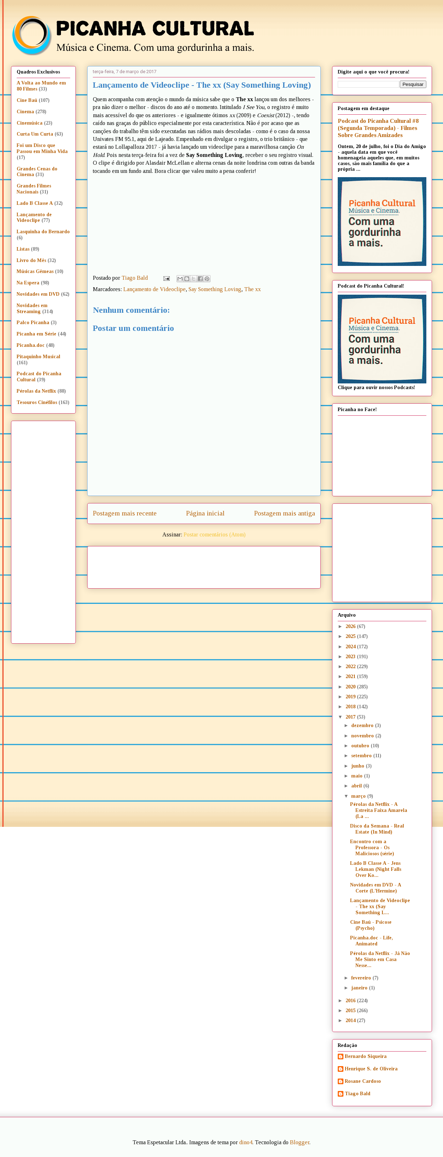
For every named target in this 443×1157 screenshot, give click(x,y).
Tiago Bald (357, 1093)
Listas (23, 249)
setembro (362, 755)
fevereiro (361, 978)
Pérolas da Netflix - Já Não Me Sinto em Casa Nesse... (380, 959)
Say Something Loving (215, 289)
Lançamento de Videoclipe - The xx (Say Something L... (380, 906)
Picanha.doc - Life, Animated (371, 940)
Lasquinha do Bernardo (43, 231)
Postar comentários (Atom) (215, 534)
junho (358, 766)
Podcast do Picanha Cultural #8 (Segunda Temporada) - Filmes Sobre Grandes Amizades (378, 128)
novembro (363, 735)
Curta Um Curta (35, 134)
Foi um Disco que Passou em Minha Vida (42, 148)
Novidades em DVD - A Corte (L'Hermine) (375, 888)
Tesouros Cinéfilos (37, 402)
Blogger (299, 1142)
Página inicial (205, 513)
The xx (252, 289)
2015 (351, 1010)
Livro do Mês (31, 260)
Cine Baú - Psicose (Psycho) (371, 925)
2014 (351, 1020)
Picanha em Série (36, 334)
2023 (351, 656)
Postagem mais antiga (284, 513)
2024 (351, 646)
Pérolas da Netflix (36, 391)
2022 (351, 666)
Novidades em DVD (38, 294)
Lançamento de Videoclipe (154, 289)
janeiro (360, 987)
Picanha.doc (31, 345)
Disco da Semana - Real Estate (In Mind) (377, 829)
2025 (351, 636)
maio (357, 776)
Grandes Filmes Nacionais (34, 189)
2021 (351, 676)
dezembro (363, 725)
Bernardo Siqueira (366, 1056)
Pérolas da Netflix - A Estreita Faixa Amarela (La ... (378, 810)
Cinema (25, 111)
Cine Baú (27, 100)
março (359, 796)
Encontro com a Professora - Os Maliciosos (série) (372, 847)
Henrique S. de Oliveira (371, 1068)
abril (357, 785)
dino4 (245, 1142)
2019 (351, 696)
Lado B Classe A (35, 203)
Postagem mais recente (125, 513)
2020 (351, 686)
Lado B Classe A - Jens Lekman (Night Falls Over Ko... (375, 869)
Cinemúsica (30, 123)
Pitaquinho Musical (38, 356)
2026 (351, 626)
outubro (361, 745)
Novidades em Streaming (32, 308)
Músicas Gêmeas (35, 271)
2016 (351, 1000)
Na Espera (28, 282)
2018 (351, 706)
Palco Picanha (33, 322)
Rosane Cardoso (363, 1081)
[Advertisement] (265, 565)
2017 (351, 717)
